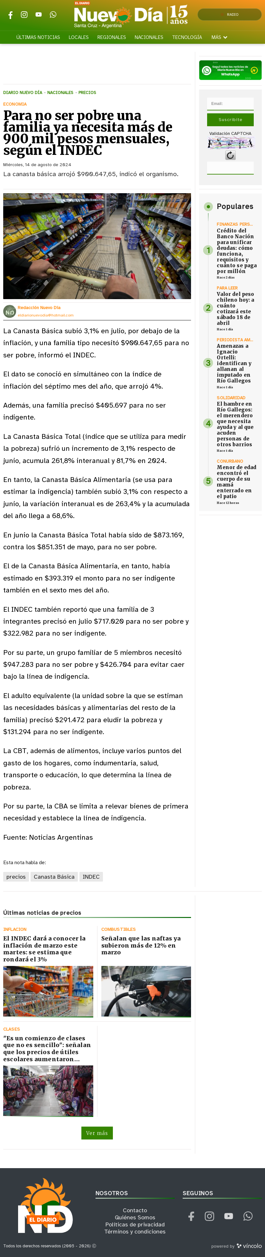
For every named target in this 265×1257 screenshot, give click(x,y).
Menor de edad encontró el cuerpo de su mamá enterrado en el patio (236, 481)
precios (16, 876)
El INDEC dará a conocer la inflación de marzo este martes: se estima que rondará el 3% (44, 949)
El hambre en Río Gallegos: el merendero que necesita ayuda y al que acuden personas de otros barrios (235, 424)
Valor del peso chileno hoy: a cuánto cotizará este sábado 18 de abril (235, 308)
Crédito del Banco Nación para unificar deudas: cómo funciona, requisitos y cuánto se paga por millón (237, 251)
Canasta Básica (54, 876)
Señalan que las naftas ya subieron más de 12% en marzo (141, 945)
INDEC (91, 876)
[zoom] (97, 246)
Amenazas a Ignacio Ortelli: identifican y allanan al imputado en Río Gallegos (234, 363)
